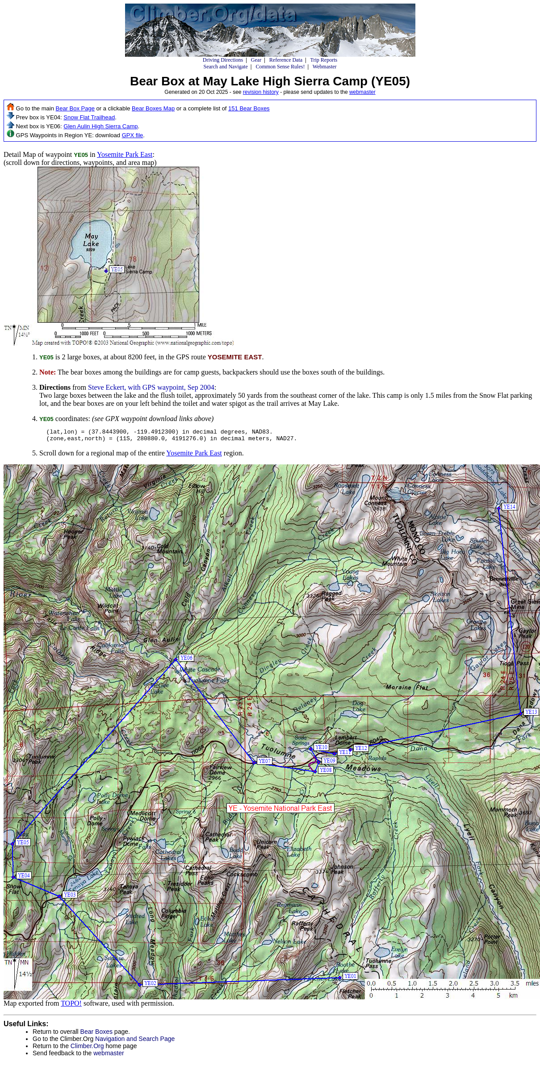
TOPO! (71, 1006)
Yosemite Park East (125, 154)
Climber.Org (87, 1048)
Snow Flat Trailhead (89, 117)
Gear (256, 60)
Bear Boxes (96, 1034)
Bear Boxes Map (153, 108)
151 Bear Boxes (249, 108)
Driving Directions (223, 60)
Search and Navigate (225, 66)
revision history (261, 92)
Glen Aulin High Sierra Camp (100, 126)
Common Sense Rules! (280, 66)
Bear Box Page (75, 108)
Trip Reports (324, 60)
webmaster (362, 92)
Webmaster (325, 66)
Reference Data (285, 60)
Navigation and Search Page (135, 1041)
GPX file (132, 135)
